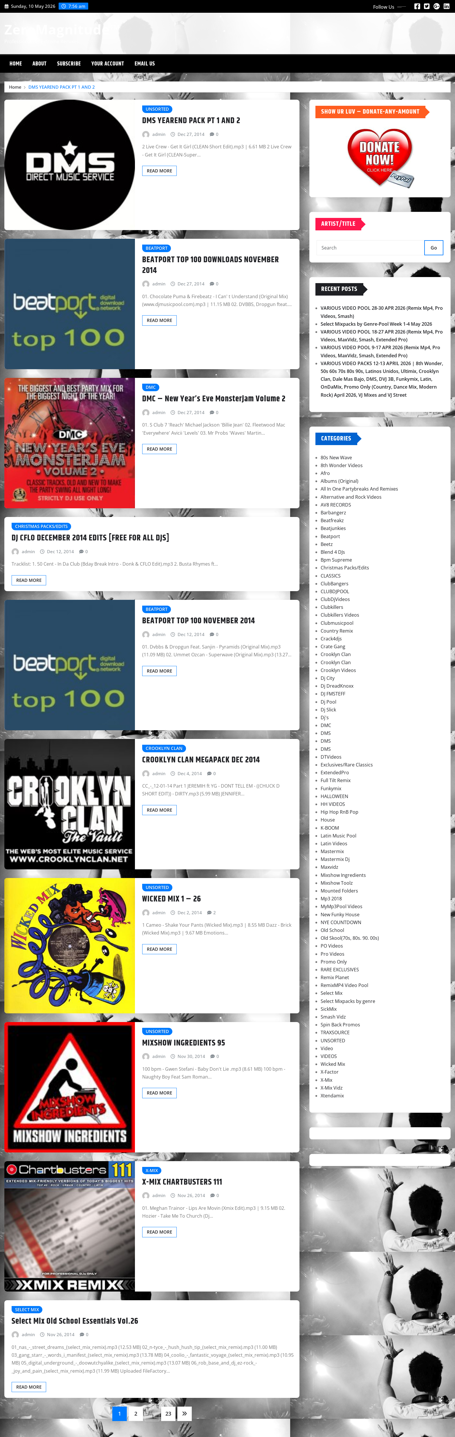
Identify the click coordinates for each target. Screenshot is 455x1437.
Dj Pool (328, 702)
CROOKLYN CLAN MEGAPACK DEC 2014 (201, 760)
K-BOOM (330, 828)
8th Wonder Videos (342, 465)
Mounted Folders (339, 891)
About (39, 64)
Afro (325, 473)
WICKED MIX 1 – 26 (171, 899)
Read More (159, 171)
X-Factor (330, 1072)
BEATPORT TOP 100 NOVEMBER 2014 (198, 621)
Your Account (107, 64)
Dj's (325, 717)
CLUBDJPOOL (335, 591)
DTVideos (331, 757)
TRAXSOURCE (335, 1032)
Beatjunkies (333, 528)
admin (158, 134)
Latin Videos (334, 843)
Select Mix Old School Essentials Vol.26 (75, 1321)
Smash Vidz (333, 1017)
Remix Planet (335, 977)
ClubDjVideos (335, 599)
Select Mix (331, 993)
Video (327, 1048)
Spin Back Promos (340, 1024)
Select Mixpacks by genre (348, 1001)
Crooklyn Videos (338, 670)
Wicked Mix (333, 1064)
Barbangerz (333, 512)
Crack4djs (331, 638)
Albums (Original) (339, 481)
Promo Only (334, 962)
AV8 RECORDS (336, 505)
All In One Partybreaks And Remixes (359, 489)
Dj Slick (328, 709)
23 (168, 1413)
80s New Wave (336, 457)
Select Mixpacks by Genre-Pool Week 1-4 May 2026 (376, 324)
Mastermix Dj (335, 859)
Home (16, 64)
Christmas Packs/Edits (345, 567)
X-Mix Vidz (332, 1088)
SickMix (329, 1009)
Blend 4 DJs (333, 552)
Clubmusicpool (337, 623)
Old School (332, 930)
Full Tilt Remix (336, 780)
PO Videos (332, 946)
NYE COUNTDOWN (341, 922)
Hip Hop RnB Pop (339, 812)
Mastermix (332, 851)
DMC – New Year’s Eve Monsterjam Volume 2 (214, 399)
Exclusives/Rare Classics (347, 765)
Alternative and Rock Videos (351, 497)
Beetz (327, 544)
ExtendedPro (335, 772)
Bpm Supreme (336, 560)
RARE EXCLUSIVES (340, 969)
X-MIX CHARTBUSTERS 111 (182, 1182)
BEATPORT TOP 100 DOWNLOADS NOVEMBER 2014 (210, 265)
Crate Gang (333, 646)
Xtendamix (332, 1095)
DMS (326, 733)
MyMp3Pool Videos (341, 906)
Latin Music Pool (338, 836)
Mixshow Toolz (337, 883)
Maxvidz (329, 867)
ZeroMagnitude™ (62, 29)
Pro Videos (332, 954)
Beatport (330, 536)
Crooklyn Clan (336, 654)
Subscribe (69, 64)
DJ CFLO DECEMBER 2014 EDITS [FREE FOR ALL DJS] (90, 538)
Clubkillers (332, 607)
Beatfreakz (332, 520)
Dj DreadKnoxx (337, 686)
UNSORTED (333, 1040)
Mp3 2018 (331, 898)
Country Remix (337, 631)
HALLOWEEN (334, 796)
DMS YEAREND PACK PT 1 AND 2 (61, 87)
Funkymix (331, 788)
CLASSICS (331, 576)
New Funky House (340, 914)
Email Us (145, 64)
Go (434, 248)
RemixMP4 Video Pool (344, 985)
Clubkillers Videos (340, 615)
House (328, 820)
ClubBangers (335, 583)
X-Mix (326, 1080)
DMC (326, 725)
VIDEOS (329, 1056)
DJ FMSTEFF (333, 694)
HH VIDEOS (333, 804)
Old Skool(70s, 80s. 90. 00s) (350, 938)
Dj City (328, 678)
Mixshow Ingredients (343, 875)
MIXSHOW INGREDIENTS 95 (183, 1043)
